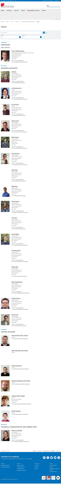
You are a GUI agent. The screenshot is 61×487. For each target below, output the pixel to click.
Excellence (37, 468)
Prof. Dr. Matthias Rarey (18, 54)
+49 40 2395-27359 (19, 101)
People (23, 10)
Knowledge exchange (21, 473)
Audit (47, 479)
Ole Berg (14, 75)
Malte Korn (15, 190)
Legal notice (39, 454)
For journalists (3, 0)
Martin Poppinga (16, 414)
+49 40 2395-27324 (19, 166)
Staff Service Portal (10, 0)
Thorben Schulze (16, 302)
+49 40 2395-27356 (19, 311)
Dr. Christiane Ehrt (16, 91)
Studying (9, 10)
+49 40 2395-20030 (20, 214)
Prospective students (5, 468)
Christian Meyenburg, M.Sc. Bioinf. (21, 384)
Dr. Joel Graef (15, 108)
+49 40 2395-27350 (19, 64)
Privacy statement (46, 454)
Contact (50, 467)
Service (44, 10)
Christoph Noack (16, 254)
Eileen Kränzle (15, 205)
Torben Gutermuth (17, 369)
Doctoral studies (20, 470)
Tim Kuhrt (14, 221)
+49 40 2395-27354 (19, 117)
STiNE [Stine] (15, 0)
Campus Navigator (53, 468)
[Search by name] (21, 36)
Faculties (36, 470)
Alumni (36, 472)
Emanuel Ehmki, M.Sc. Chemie (20, 339)
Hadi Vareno (15, 318)
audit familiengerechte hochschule (44, 480)
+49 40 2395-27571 (19, 150)
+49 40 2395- (18, 295)
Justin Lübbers (15, 237)
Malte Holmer (15, 140)
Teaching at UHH (20, 468)
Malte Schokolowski (17, 285)
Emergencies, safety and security (54, 472)
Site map (57, 454)
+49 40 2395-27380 (19, 133)
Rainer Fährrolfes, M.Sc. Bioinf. (20, 354)
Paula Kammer (16, 157)
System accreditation (58, 480)
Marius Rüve (15, 270)
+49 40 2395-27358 (19, 84)
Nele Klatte (15, 173)
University (37, 467)
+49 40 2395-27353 (19, 263)
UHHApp (51, 470)
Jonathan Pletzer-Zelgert (18, 399)
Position (2, 38)
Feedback (34, 454)
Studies (2, 467)
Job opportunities (20, 472)
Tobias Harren (15, 124)
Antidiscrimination (53, 475)
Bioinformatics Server (33, 10)
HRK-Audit (53, 479)
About (2, 10)
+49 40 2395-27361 (19, 247)
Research (16, 10)
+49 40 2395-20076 (19, 183)
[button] (48, 0)
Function (23, 38)
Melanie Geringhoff (17, 434)
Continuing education (5, 470)
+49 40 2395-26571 (19, 327)
